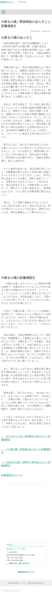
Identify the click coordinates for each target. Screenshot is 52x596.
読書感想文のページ (7, 2)
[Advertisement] (26, 244)
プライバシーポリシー (12, 591)
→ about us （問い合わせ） (19, 563)
